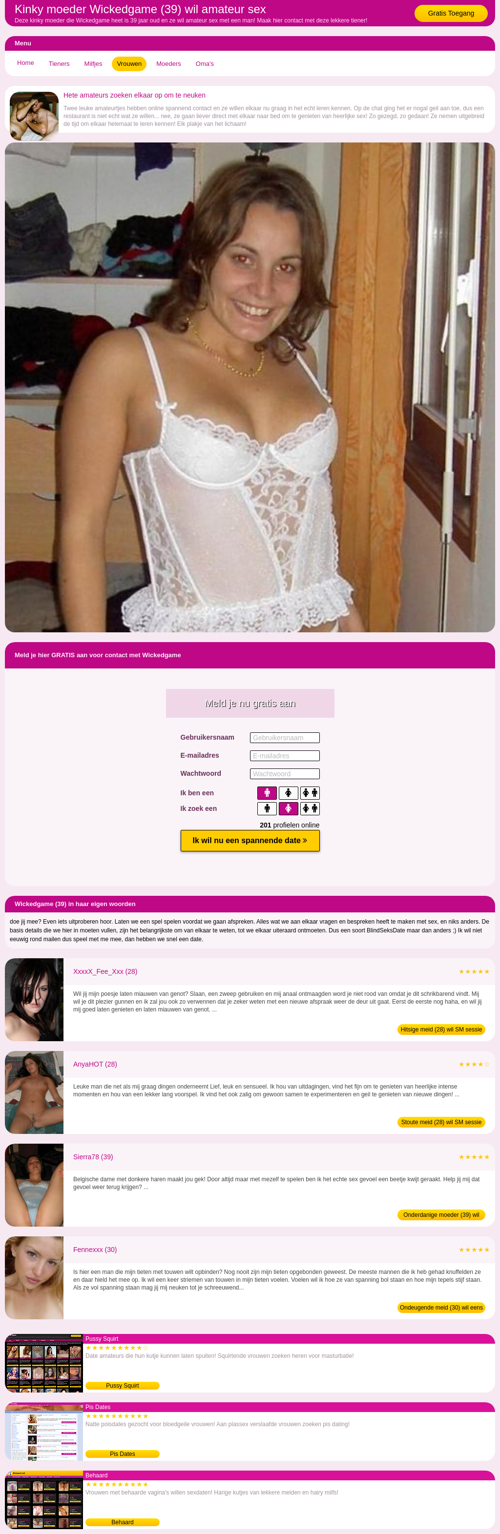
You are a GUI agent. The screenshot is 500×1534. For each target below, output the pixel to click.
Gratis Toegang (451, 13)
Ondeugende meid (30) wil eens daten (441, 1308)
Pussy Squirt (122, 1385)
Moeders (168, 63)
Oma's (205, 63)
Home (25, 62)
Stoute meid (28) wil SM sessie (441, 1122)
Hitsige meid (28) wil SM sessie (441, 1029)
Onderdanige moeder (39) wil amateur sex (441, 1215)
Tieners (59, 63)
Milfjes (93, 63)
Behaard (122, 1522)
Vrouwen (129, 63)
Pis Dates (122, 1454)
